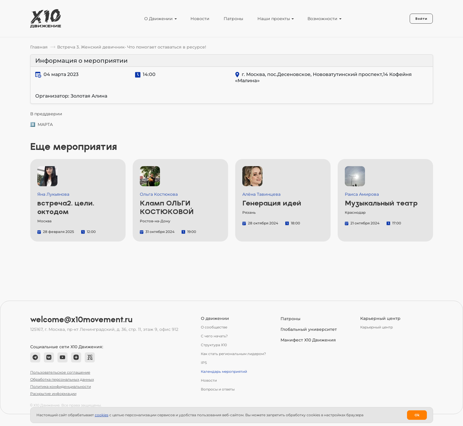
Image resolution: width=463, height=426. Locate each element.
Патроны (233, 18)
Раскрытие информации (53, 393)
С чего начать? (214, 336)
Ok (416, 415)
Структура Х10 (214, 345)
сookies (101, 415)
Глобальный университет (309, 329)
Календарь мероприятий (224, 371)
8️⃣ (32, 124)
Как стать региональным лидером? (233, 354)
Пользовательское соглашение (60, 372)
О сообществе (214, 327)
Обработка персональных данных (62, 379)
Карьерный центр (376, 327)
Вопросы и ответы (218, 389)
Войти (421, 19)
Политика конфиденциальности (60, 386)
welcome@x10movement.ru (81, 319)
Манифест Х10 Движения (308, 340)
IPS (204, 362)
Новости (199, 18)
